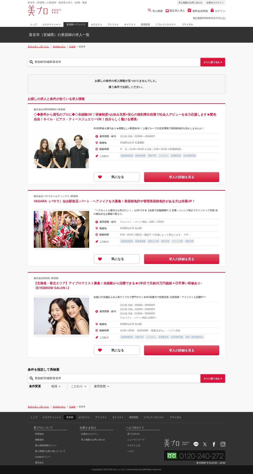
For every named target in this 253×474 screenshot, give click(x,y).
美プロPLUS (133, 434)
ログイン (218, 10)
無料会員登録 (198, 10)
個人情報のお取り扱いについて (50, 451)
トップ (33, 24)
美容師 (69, 417)
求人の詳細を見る (181, 177)
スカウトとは (133, 445)
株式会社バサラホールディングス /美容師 (56, 196)
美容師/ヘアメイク (75, 24)
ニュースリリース (136, 439)
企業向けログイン (215, 2)
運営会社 (39, 462)
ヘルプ (130, 451)
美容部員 (145, 24)
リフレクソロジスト (165, 24)
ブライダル (187, 24)
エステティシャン (51, 24)
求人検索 (155, 10)
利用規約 (39, 434)
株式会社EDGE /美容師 (46, 278)
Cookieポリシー (42, 457)
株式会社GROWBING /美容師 (49, 109)
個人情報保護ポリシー (46, 445)
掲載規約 (39, 439)
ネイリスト (130, 24)
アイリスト (113, 24)
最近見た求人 (177, 10)
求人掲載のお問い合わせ (190, 2)
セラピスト (96, 24)
